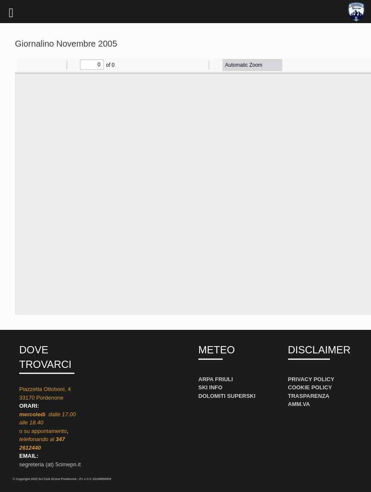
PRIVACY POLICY (311, 379)
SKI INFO (210, 387)
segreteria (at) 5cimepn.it (50, 464)
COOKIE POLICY (310, 387)
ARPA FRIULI (215, 379)
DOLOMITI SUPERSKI (227, 396)
